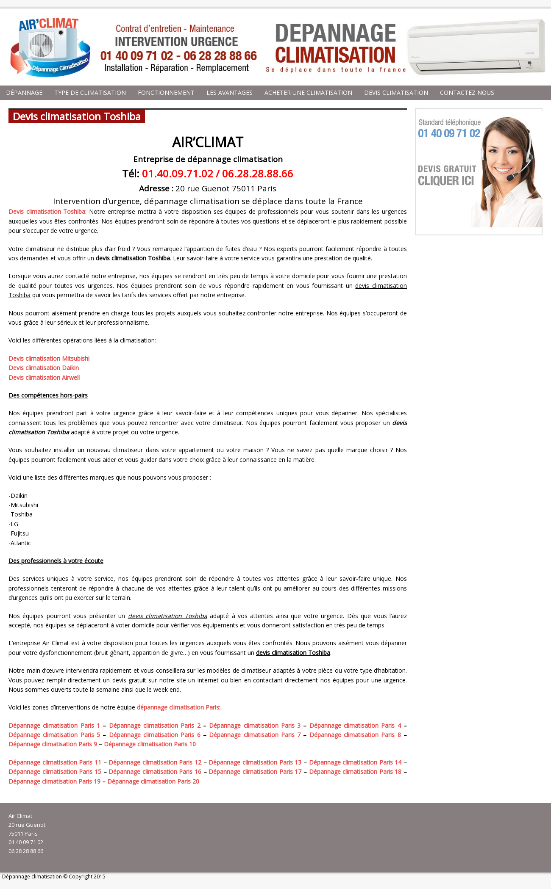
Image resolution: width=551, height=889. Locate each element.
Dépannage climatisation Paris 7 (255, 735)
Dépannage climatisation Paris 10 (150, 744)
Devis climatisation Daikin (43, 368)
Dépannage (24, 92)
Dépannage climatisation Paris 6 (154, 735)
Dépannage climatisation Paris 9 (52, 744)
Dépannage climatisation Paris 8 (355, 735)
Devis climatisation (396, 92)
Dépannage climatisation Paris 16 (155, 772)
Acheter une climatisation (308, 92)
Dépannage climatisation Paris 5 (54, 735)
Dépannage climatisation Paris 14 (355, 762)
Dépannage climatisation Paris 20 (153, 781)
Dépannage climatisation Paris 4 (355, 725)
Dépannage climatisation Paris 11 (54, 762)
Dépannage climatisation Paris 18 (355, 772)
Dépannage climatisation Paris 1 (54, 725)
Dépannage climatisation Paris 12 (155, 762)
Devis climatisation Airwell (44, 377)
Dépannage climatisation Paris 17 (255, 772)
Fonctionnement (166, 92)
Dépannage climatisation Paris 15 (54, 772)
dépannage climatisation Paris (178, 707)
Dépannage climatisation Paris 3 (255, 725)
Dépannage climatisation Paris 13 (255, 762)
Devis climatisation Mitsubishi (48, 358)
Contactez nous (467, 92)
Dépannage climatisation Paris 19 (54, 781)
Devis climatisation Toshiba (46, 211)
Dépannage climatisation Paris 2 (154, 725)
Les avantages (229, 92)
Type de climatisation (90, 92)
